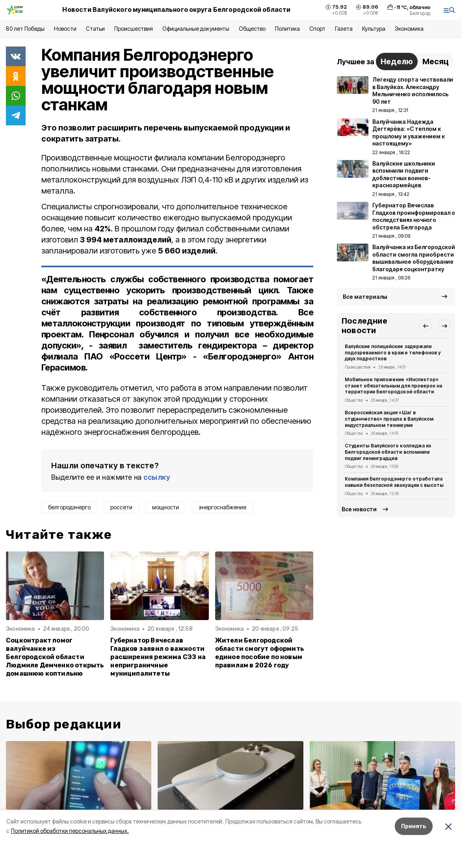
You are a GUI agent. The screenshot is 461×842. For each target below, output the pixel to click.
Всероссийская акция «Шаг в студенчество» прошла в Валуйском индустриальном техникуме (389, 419)
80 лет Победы (25, 28)
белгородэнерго (69, 507)
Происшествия (133, 28)
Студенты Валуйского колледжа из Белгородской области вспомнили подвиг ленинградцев (388, 452)
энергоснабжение (222, 507)
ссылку (156, 477)
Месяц (435, 61)
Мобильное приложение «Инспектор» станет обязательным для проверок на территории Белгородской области (393, 385)
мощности (165, 507)
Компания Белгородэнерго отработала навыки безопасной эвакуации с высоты (394, 482)
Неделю (397, 61)
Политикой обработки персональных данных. (70, 830)
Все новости (359, 509)
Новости (65, 28)
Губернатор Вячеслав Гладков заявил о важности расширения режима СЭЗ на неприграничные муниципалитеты (158, 657)
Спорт (317, 28)
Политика (287, 28)
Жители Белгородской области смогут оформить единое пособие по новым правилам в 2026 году (259, 653)
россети (121, 507)
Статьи (95, 28)
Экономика (409, 28)
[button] (425, 325)
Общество (252, 28)
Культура (373, 28)
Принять (413, 826)
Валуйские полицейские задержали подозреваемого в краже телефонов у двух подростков (393, 352)
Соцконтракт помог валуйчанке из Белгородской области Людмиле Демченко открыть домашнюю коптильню (55, 657)
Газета (344, 28)
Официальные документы (195, 28)
